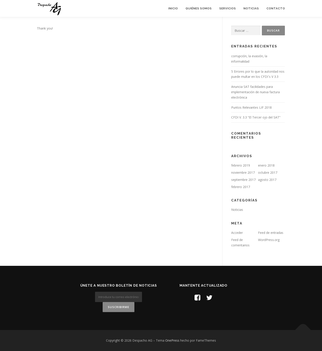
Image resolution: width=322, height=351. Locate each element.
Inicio (173, 8)
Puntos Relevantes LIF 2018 (251, 107)
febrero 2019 (240, 165)
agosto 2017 (267, 180)
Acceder (237, 232)
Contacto (276, 8)
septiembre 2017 (243, 180)
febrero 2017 (240, 187)
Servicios (227, 8)
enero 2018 (266, 165)
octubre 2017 (267, 172)
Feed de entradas (270, 232)
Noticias (251, 8)
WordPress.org (269, 240)
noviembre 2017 (243, 172)
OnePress (172, 340)
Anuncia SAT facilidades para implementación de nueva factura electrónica (255, 92)
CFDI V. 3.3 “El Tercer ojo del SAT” (255, 117)
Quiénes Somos (199, 8)
